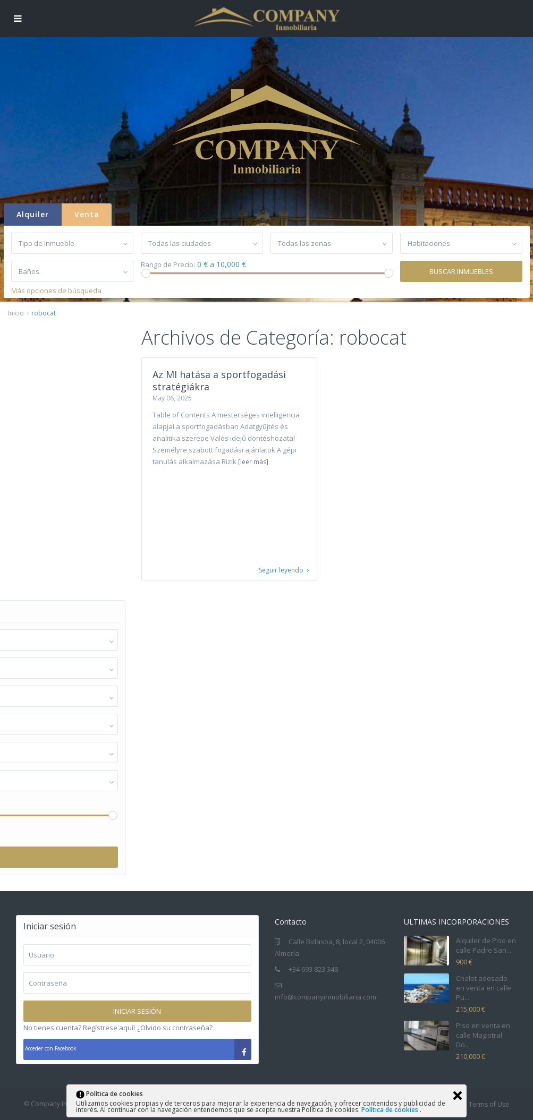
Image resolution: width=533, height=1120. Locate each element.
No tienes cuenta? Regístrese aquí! (79, 1027)
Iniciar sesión (137, 1011)
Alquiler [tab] (32, 214)
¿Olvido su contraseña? (175, 1027)
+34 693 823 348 (313, 969)
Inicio (16, 313)
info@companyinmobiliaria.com (325, 997)
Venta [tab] (86, 214)
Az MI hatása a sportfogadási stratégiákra (219, 380)
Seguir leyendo (284, 570)
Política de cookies (390, 1109)
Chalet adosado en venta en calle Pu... (483, 987)
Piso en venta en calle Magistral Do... (483, 1035)
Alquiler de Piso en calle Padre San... (486, 945)
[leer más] (253, 461)
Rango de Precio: (168, 264)
